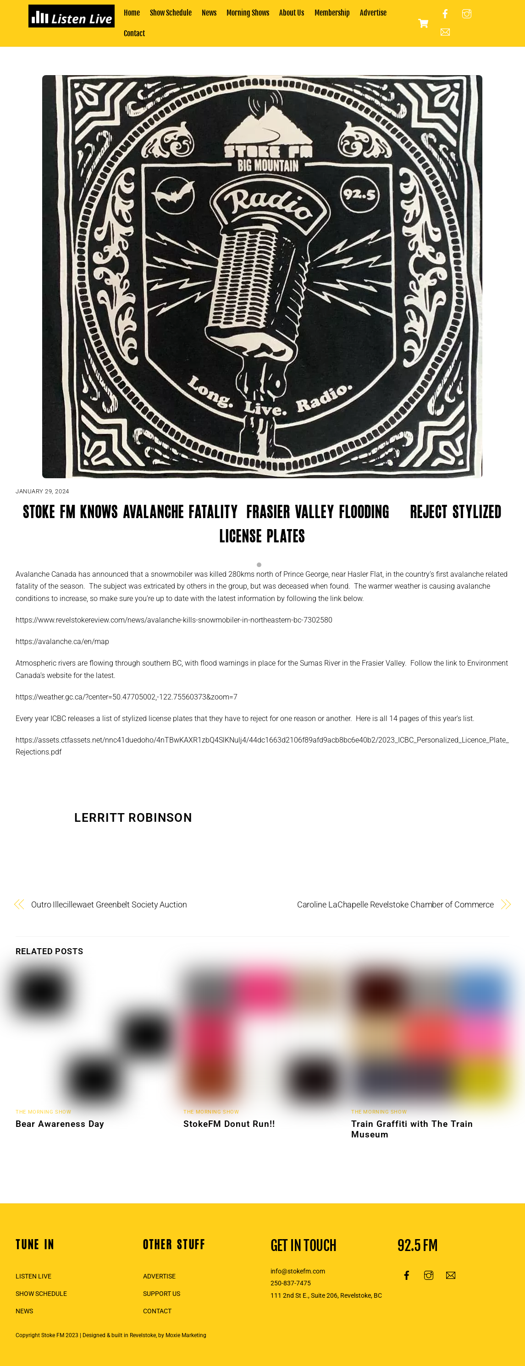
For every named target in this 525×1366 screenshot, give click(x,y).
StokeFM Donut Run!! (229, 1124)
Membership (332, 12)
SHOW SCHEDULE (41, 1294)
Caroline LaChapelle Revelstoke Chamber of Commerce (395, 904)
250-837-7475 (291, 1283)
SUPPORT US (161, 1294)
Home (132, 12)
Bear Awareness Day (60, 1124)
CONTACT (157, 1311)
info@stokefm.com (298, 1271)
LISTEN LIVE (33, 1276)
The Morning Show (43, 1112)
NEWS (24, 1311)
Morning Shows (248, 12)
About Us (291, 12)
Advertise (373, 12)
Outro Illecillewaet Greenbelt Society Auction (109, 904)
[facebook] (445, 13)
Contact (134, 33)
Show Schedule (171, 12)
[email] (445, 32)
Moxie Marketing (186, 1335)
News (209, 12)
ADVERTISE (159, 1276)
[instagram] (467, 13)
